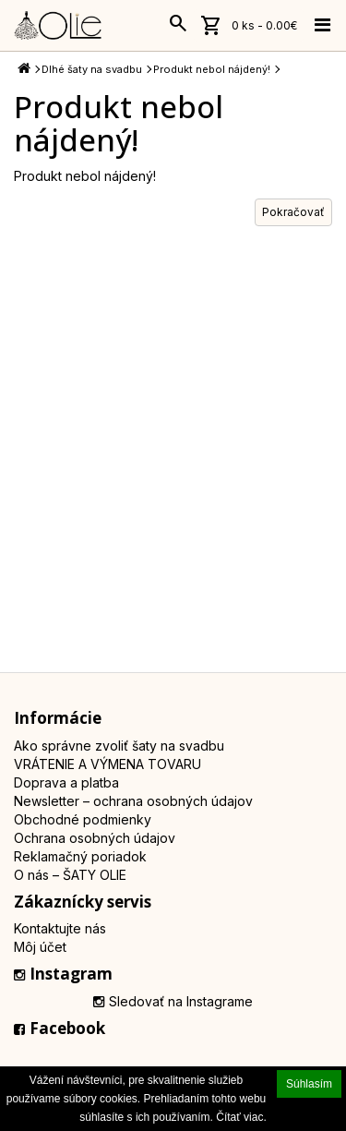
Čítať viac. (241, 1117)
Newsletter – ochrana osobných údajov (133, 801)
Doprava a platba (66, 782)
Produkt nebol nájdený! (211, 69)
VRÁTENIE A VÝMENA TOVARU (107, 764)
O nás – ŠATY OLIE (70, 875)
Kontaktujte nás (60, 928)
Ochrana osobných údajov (94, 838)
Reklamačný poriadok (80, 856)
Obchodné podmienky (82, 819)
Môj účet (40, 947)
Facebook (59, 1028)
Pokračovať (293, 212)
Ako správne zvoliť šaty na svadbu (119, 745)
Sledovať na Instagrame (173, 1001)
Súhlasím (309, 1083)
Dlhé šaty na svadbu (92, 69)
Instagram (63, 973)
